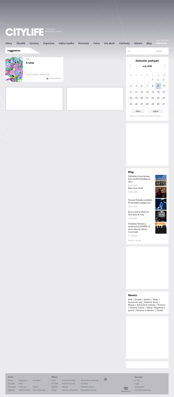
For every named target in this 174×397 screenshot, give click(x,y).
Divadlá (20, 43)
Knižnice (162, 304)
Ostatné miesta (137, 307)
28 (147, 104)
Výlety (149, 307)
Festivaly (124, 43)
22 (153, 97)
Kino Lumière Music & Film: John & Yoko (138, 213)
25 (131, 104)
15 (153, 92)
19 (136, 97)
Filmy (8, 43)
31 (163, 104)
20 (142, 97)
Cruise (30, 62)
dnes (138, 111)
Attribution (139, 386)
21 (147, 97)
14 (147, 92)
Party (96, 43)
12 (136, 92)
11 (131, 92)
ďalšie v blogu (134, 240)
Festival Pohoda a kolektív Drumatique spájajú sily (140, 201)
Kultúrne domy (151, 302)
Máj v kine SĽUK (135, 188)
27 (142, 104)
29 (153, 104)
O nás (137, 380)
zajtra (155, 111)
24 (163, 97)
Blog (149, 43)
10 (163, 85)
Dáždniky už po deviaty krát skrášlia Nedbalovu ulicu (139, 179)
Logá (137, 383)
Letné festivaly (39, 390)
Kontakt (138, 377)
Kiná (130, 299)
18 (131, 97)
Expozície (48, 43)
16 (158, 92)
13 (142, 92)
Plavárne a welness (145, 310)
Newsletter (126, 391)
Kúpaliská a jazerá (88, 390)
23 (158, 97)
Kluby (155, 299)
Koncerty (83, 43)
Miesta (138, 43)
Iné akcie (109, 43)
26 (136, 104)
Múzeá (131, 304)
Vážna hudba (66, 43)
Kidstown (161, 43)
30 (158, 104)
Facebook (105, 379)
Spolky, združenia (70, 390)
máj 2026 (147, 66)
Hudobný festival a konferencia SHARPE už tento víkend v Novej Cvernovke (139, 227)
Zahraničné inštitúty (146, 304)
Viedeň (160, 310)
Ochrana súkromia (143, 390)
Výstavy (34, 43)
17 (163, 92)
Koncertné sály (135, 302)
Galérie (147, 299)
